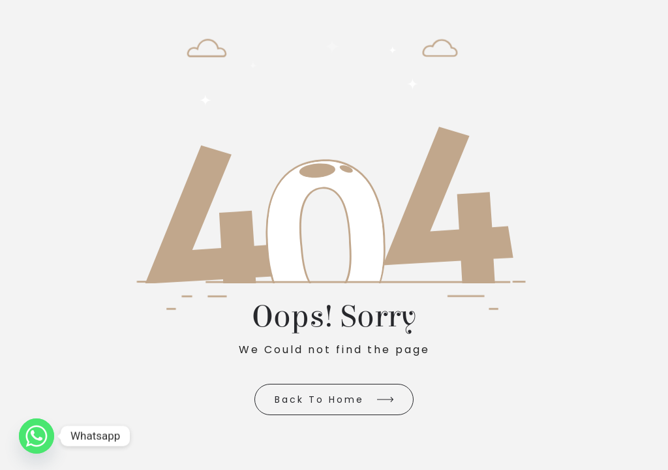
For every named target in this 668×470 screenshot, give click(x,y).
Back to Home (319, 399)
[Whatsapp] (36, 436)
